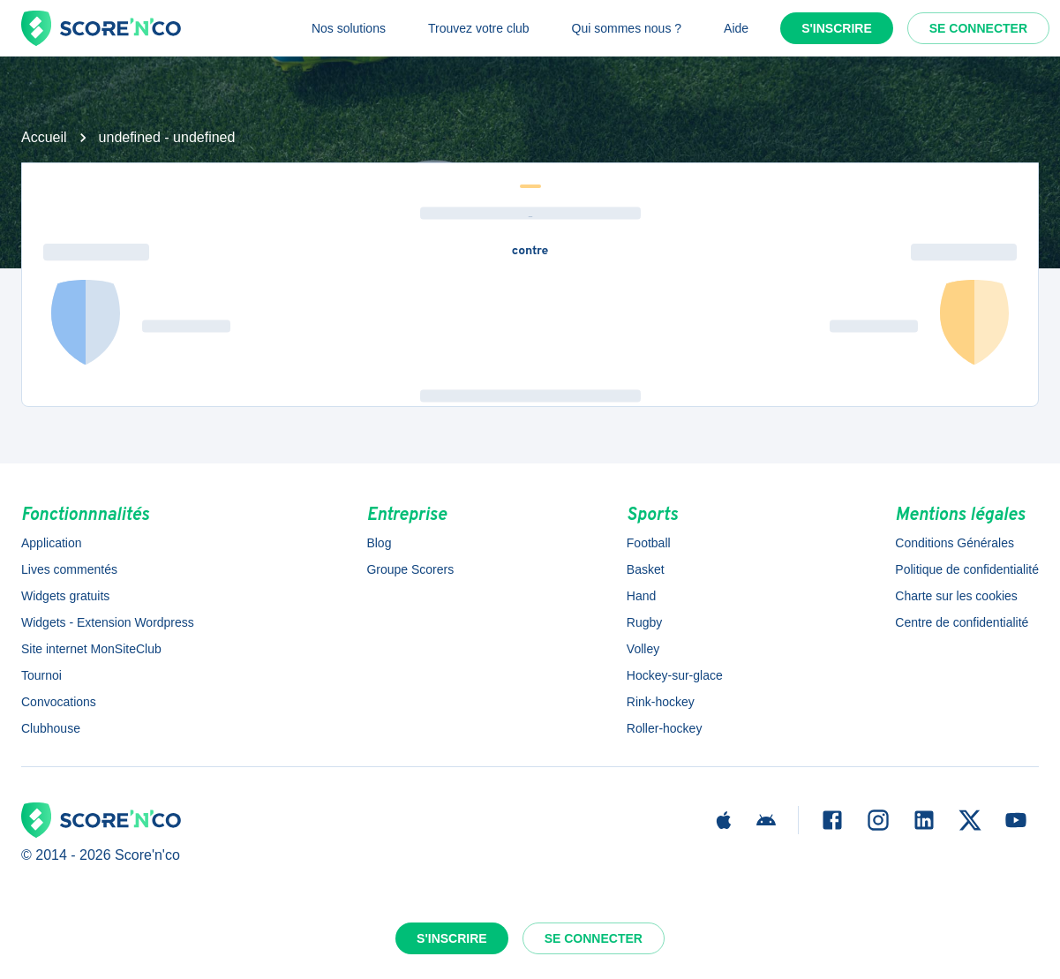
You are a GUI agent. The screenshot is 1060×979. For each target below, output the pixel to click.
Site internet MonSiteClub (91, 649)
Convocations (58, 702)
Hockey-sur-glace (675, 675)
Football (649, 543)
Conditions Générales (954, 543)
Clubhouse (50, 728)
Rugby (644, 622)
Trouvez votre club (479, 28)
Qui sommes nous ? (627, 28)
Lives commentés (69, 569)
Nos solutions (349, 28)
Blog (378, 543)
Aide (736, 28)
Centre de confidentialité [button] (961, 622)
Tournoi (41, 675)
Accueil (44, 137)
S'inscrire (836, 28)
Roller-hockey (665, 728)
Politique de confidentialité (967, 569)
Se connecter (978, 28)
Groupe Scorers (410, 569)
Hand (641, 596)
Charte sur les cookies (956, 596)
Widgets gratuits (65, 596)
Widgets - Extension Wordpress (107, 622)
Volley (643, 649)
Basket (646, 569)
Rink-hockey (661, 702)
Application (51, 543)
